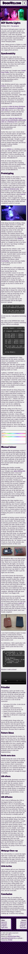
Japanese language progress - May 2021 (23, 934)
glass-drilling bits (19, 478)
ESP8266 (20, 239)
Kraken (3, 86)
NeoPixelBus (5, 261)
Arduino (9, 149)
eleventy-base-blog (13, 946)
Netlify (10, 950)
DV (11, 3)
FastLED (22, 194)
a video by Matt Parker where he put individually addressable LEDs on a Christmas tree (13, 120)
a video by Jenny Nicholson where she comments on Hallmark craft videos (13, 108)
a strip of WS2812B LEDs (11, 189)
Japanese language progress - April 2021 (4, 934)
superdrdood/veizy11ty (8, 948)
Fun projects (15, 26)
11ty (9, 944)
